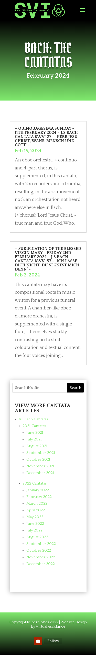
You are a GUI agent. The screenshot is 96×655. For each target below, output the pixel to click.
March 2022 (36, 503)
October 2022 (38, 550)
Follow (53, 641)
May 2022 (34, 517)
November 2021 (40, 466)
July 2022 (34, 530)
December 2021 (40, 473)
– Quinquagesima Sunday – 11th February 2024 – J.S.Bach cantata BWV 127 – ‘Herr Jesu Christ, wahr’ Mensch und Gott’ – (46, 136)
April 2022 (35, 510)
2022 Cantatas (35, 483)
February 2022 (39, 497)
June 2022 (35, 523)
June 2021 (34, 432)
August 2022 (37, 537)
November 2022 (40, 557)
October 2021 (38, 459)
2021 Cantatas (34, 426)
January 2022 (37, 490)
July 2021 (34, 439)
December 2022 (40, 564)
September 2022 (41, 544)
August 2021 (36, 446)
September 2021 (40, 453)
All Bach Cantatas (33, 419)
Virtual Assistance (50, 627)
